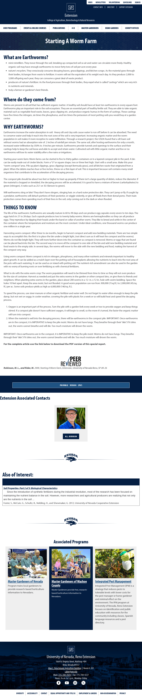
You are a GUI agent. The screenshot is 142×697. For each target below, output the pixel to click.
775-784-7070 (64, 674)
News (90, 2)
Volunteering (114, 2)
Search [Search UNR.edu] (137, 2)
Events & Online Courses (35, 28)
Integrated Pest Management (113, 581)
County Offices (132, 28)
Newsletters (101, 2)
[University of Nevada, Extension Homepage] (71, 649)
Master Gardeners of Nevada (25, 581)
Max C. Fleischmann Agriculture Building (64, 668)
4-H (73, 28)
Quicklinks (127, 2)
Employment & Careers (88, 693)
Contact (44, 693)
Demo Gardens (111, 28)
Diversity (20, 693)
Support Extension (126, 7)
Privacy (123, 693)
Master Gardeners (90, 28)
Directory (110, 7)
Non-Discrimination (108, 693)
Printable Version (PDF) (71, 385)
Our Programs (10, 28)
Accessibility (32, 693)
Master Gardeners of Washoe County (69, 583)
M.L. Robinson (71, 436)
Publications (59, 28)
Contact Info (98, 7)
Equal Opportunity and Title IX (63, 693)
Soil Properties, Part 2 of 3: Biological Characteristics (30, 488)
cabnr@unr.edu (71, 671)
